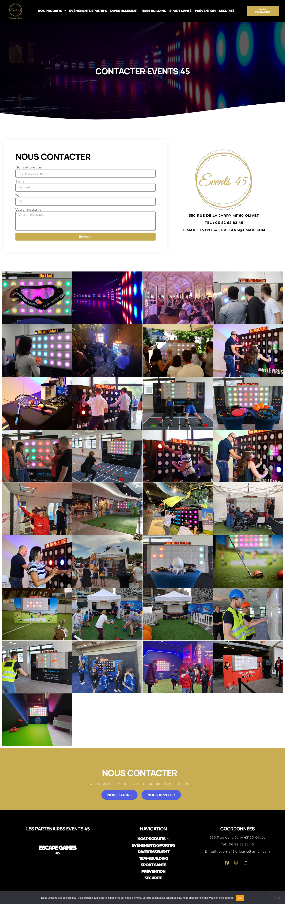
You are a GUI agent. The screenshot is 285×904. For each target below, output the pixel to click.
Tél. (18, 195)
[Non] (278, 897)
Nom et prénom (29, 167)
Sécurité (226, 11)
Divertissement (124, 11)
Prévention (205, 11)
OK (240, 897)
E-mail (21, 181)
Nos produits (52, 11)
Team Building (153, 11)
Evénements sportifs (88, 11)
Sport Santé (180, 11)
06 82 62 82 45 (241, 844)
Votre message (28, 209)
